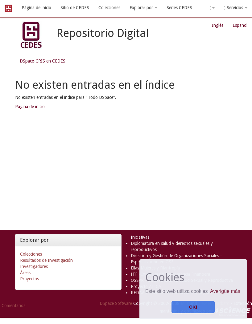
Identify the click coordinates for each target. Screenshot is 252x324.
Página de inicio (36, 7)
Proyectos (29, 278)
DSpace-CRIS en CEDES (42, 61)
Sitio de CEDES (74, 7)
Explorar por (143, 7)
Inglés (217, 25)
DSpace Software (116, 303)
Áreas (25, 272)
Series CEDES (179, 7)
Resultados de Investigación (46, 260)
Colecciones (109, 7)
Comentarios (13, 305)
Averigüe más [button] (225, 291)
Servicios (235, 7)
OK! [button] (193, 307)
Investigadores (34, 266)
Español (240, 25)
